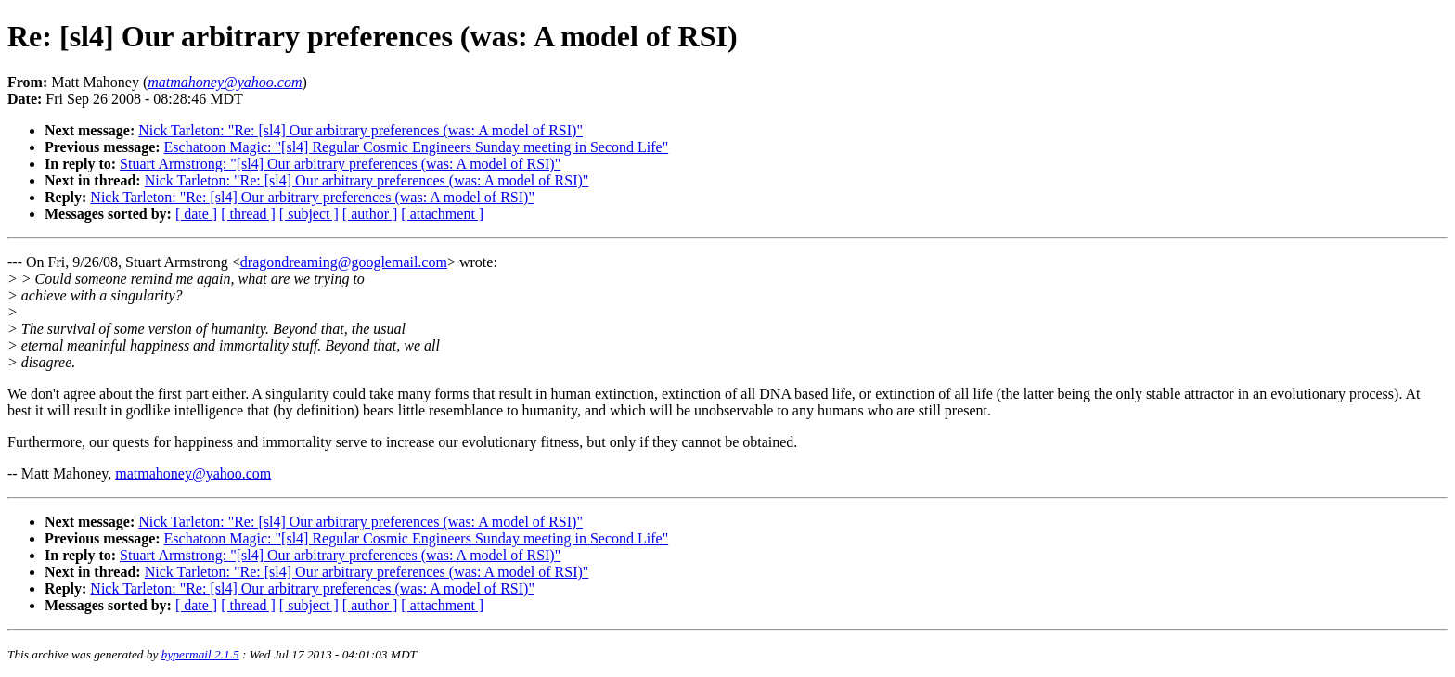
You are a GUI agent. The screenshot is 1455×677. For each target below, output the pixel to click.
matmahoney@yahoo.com (193, 473)
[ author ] (370, 214)
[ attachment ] (442, 214)
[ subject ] (309, 214)
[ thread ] (248, 214)
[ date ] (196, 214)
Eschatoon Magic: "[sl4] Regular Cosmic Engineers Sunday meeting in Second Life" (416, 147)
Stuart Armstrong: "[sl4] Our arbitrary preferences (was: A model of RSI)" (340, 164)
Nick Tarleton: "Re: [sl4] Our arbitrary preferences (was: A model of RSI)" (360, 130)
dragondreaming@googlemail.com (343, 262)
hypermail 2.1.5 (200, 654)
